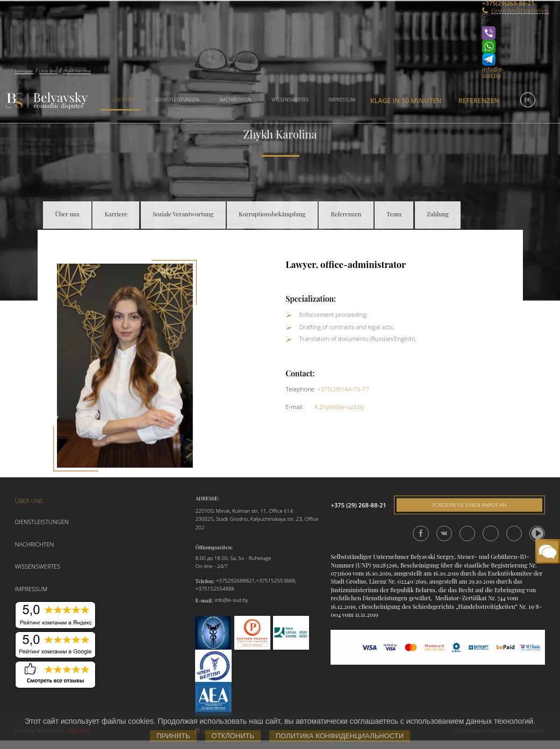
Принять (173, 736)
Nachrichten (235, 99)
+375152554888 (214, 588)
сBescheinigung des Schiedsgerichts (406, 606)
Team (393, 214)
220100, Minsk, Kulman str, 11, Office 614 (244, 510)
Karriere (116, 214)
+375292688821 (235, 580)
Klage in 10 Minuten (406, 100)
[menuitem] (120, 101)
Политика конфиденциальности (340, 736)
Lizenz (377, 581)
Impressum (342, 99)
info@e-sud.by (493, 72)
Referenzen (478, 100)
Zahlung (438, 214)
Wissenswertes (289, 99)
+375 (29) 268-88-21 (358, 505)
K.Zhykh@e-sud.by (339, 407)
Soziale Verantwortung (183, 214)
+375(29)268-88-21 (495, 3)
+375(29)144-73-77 (343, 389)
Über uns (124, 99)
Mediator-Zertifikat (460, 598)
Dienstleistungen (177, 99)
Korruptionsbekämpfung (272, 214)
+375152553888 (275, 580)
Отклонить (233, 736)
